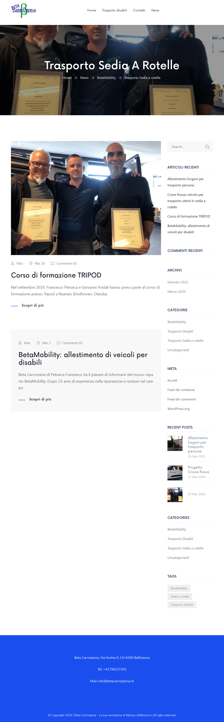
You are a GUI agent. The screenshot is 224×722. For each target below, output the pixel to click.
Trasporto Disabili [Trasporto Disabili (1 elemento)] (182, 604)
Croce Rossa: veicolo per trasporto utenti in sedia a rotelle (186, 200)
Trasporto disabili (114, 10)
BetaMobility (176, 321)
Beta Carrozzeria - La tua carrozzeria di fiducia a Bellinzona (113, 715)
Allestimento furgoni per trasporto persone (198, 445)
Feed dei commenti (181, 399)
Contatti (139, 10)
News (155, 10)
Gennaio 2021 (178, 282)
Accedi (172, 380)
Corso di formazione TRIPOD (56, 275)
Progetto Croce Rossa (198, 469)
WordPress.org (178, 408)
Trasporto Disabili (180, 331)
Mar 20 (40, 263)
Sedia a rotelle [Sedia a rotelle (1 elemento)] (180, 596)
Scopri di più (33, 306)
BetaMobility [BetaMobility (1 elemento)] (179, 588)
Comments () (67, 263)
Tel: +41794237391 (112, 669)
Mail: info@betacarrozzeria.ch (112, 681)
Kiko (20, 263)
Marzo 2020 (176, 291)
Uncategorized (178, 350)
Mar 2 (46, 343)
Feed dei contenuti (181, 389)
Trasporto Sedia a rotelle (185, 340)
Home (91, 10)
